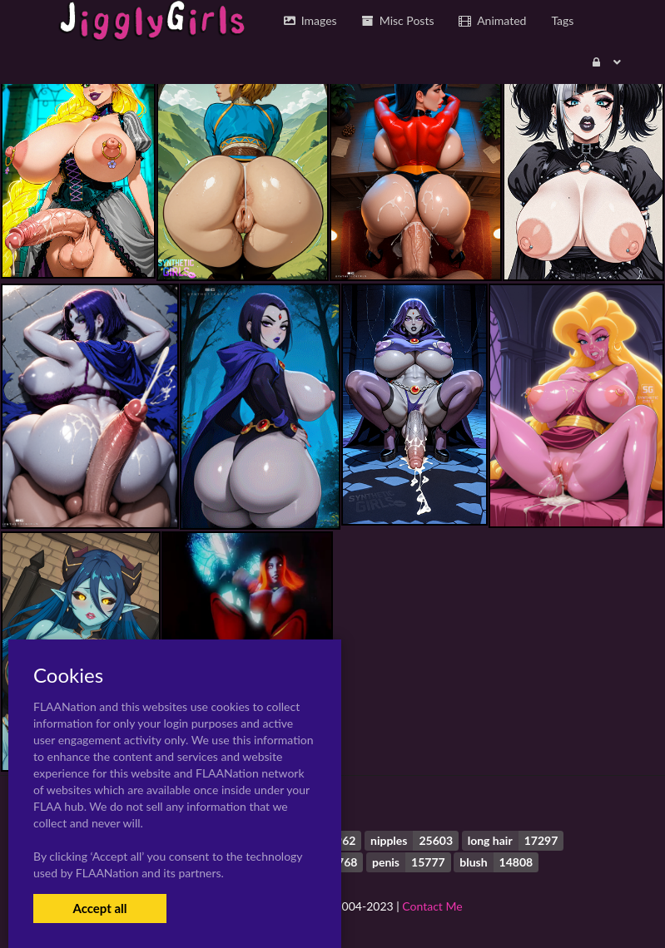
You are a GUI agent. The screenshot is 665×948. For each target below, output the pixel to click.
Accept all (99, 908)
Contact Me (432, 906)
